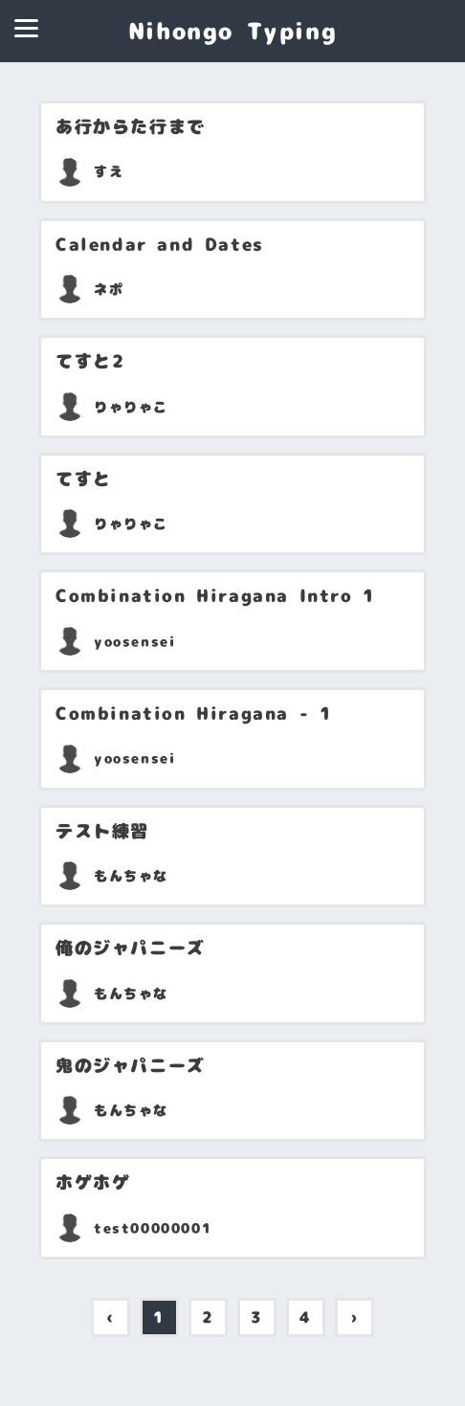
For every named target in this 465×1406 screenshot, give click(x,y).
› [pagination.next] (354, 1317)
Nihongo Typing (232, 30)
